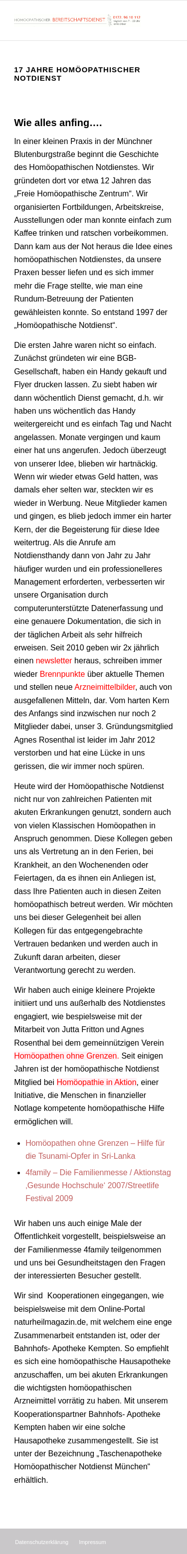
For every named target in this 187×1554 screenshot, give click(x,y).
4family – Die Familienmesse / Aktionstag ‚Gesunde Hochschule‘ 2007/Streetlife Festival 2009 (98, 1185)
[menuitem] (41, 1542)
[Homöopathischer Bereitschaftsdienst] (77, 20)
